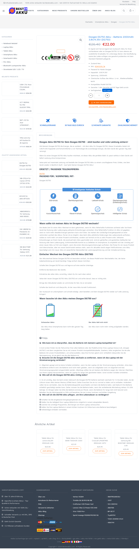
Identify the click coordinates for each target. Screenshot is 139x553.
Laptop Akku (8, 47)
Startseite (89, 22)
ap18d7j (44, 538)
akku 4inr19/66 (87, 538)
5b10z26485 (66, 538)
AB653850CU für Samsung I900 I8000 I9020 (25, 214)
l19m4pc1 (124, 538)
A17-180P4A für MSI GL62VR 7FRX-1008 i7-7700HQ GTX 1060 (25, 104)
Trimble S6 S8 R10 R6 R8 (82, 500)
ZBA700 (111, 508)
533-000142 (112, 504)
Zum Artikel (48, 451)
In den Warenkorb (101, 102)
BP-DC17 (111, 511)
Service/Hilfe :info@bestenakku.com (102, 107)
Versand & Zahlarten (46, 508)
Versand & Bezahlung (127, 4)
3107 (109, 500)
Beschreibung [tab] (45, 135)
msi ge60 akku (99, 538)
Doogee (114, 22)
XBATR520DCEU (114, 497)
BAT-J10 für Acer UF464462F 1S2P (24, 122)
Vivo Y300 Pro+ (79, 511)
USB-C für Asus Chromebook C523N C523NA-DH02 (25, 87)
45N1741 (111, 522)
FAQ (133, 1)
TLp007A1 (111, 515)
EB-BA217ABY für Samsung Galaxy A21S (25, 249)
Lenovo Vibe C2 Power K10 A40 (85, 508)
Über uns (41, 497)
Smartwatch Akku (10, 58)
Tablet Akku (7, 51)
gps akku (76, 538)
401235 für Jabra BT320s (24, 197)
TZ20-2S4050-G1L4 (115, 519)
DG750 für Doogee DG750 (25, 164)
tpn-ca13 (29, 538)
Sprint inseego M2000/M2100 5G (86, 515)
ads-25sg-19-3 (54, 538)
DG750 (42, 174)
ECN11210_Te (100, 66)
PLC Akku (7, 62)
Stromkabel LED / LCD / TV (13, 69)
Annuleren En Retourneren (48, 500)
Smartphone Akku (101, 22)
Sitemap (41, 515)
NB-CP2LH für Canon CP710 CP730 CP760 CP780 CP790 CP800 (25, 180)
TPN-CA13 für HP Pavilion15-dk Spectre (25, 140)
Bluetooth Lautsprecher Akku (14, 66)
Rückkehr (125, 1)
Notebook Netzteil (10, 43)
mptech (37, 538)
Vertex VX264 (78, 497)
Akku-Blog (42, 511)
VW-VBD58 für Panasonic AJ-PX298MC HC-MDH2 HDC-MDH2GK (25, 231)
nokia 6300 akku (113, 538)
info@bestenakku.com (13, 3)
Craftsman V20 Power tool (83, 504)
